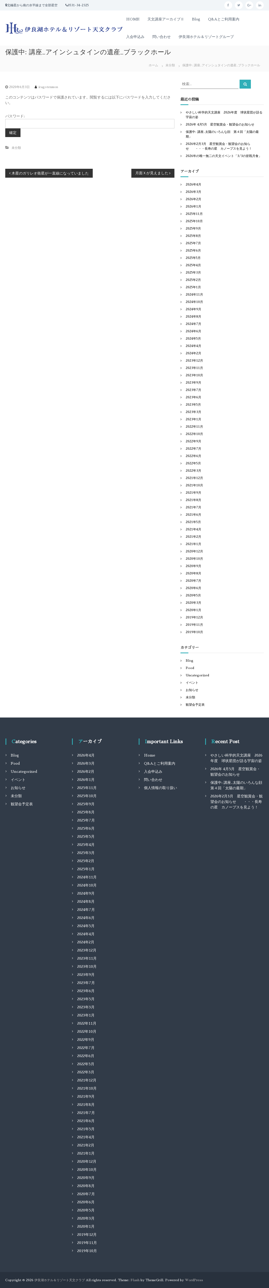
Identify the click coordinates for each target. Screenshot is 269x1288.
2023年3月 (193, 412)
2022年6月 (193, 456)
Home (149, 755)
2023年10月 (194, 375)
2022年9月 (193, 441)
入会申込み (135, 37)
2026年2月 (193, 199)
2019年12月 (194, 617)
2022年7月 (193, 448)
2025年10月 (194, 221)
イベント (192, 682)
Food (190, 668)
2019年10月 (194, 632)
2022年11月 (194, 426)
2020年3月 (193, 602)
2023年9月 (193, 382)
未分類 (170, 65)
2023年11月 (194, 367)
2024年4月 (193, 345)
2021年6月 (193, 514)
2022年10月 (194, 434)
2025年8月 (193, 235)
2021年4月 (193, 529)
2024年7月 (193, 323)
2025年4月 (193, 265)
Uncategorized (197, 675)
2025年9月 (193, 228)
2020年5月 (193, 595)
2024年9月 (193, 309)
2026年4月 (193, 184)
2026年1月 (193, 206)
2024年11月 (194, 294)
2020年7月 (193, 580)
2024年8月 (193, 316)
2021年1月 (193, 544)
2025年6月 (193, 250)
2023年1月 (193, 419)
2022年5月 (193, 463)
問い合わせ (161, 37)
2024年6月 (193, 331)
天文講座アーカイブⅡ (165, 19)
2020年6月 (193, 588)
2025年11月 (194, 213)
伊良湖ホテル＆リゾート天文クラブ (59, 1280)
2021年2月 (193, 536)
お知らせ (192, 690)
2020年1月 (193, 610)
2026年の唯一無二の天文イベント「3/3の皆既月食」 (224, 155)
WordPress (194, 1280)
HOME (132, 19)
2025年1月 (193, 287)
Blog (196, 19)
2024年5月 (193, 338)
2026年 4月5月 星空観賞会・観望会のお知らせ (220, 124)
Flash (135, 1280)
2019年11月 (194, 624)
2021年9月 (193, 492)
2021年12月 (194, 478)
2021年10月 (194, 485)
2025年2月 (193, 279)
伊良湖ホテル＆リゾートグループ (206, 37)
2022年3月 (193, 470)
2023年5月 (193, 404)
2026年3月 (193, 191)
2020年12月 (194, 551)
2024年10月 (194, 301)
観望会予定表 (195, 704)
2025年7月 (193, 243)
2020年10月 (194, 558)
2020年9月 (193, 566)
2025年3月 (193, 272)
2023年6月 (193, 397)
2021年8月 (193, 500)
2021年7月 (193, 507)
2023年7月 (193, 390)
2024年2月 (193, 353)
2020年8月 (193, 573)
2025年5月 (193, 257)
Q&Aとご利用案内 (223, 19)
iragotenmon (48, 87)
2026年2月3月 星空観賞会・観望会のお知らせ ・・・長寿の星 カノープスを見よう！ (236, 801)
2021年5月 (193, 522)
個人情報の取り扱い (160, 788)
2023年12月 (194, 360)
